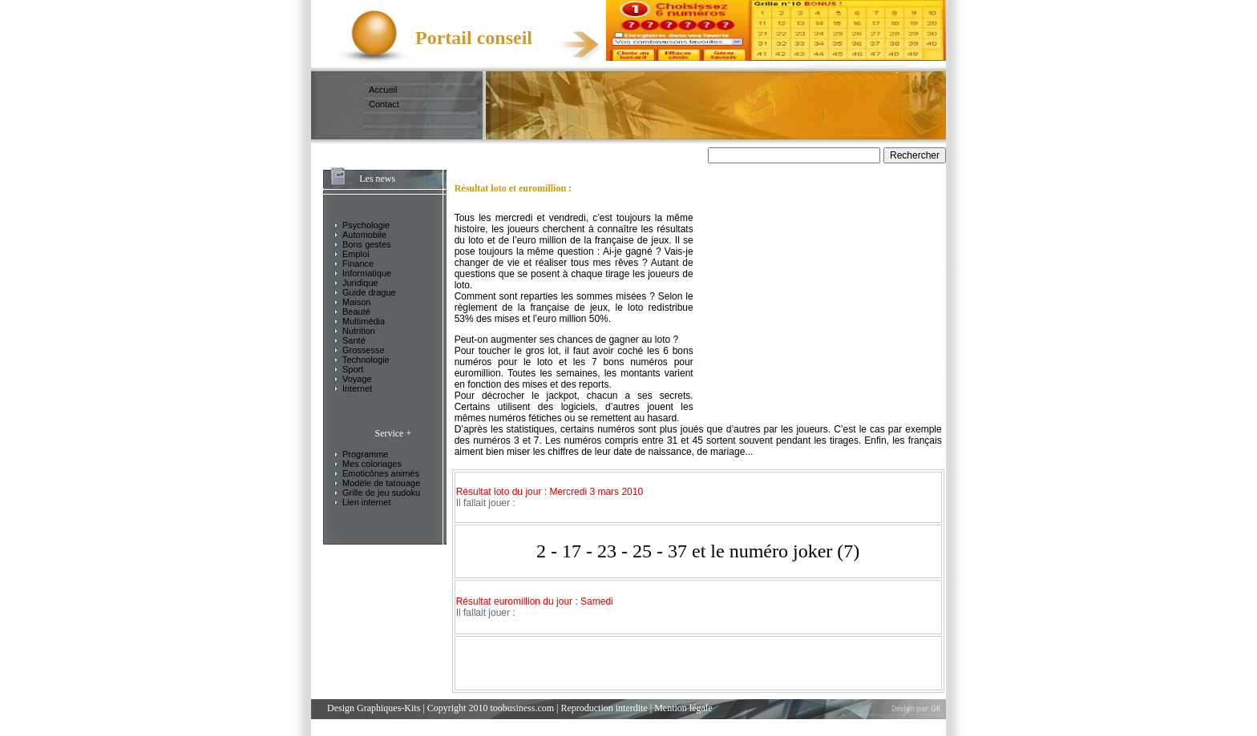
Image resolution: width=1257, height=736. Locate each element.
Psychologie (366, 225)
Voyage (357, 379)
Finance (358, 263)
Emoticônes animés (380, 473)
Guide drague (369, 292)
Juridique (360, 283)
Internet (357, 388)
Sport (352, 369)
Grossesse (363, 350)
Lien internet (366, 502)
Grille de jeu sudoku (381, 492)
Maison (356, 302)
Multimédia (363, 321)
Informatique (366, 273)
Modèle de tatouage (381, 483)
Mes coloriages (372, 464)
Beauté (356, 311)
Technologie (366, 359)
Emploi (356, 254)
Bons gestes (366, 244)
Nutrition (358, 331)
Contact (384, 104)
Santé (354, 340)
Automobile (364, 234)
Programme (365, 454)
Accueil (383, 90)
